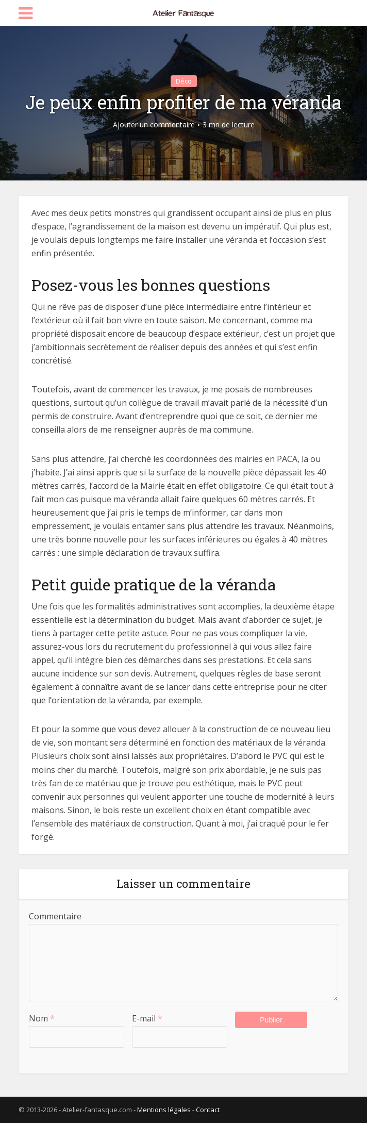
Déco (184, 81)
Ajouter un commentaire (154, 124)
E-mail (147, 1018)
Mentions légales (164, 1109)
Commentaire (55, 916)
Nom (42, 1018)
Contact (208, 1109)
